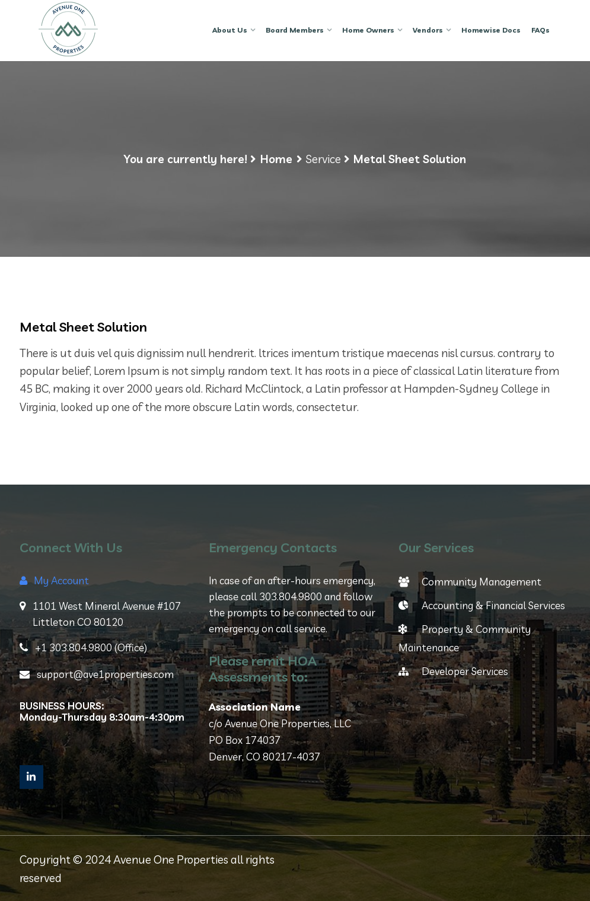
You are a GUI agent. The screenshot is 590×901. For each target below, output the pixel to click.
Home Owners (368, 30)
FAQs (540, 30)
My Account (54, 580)
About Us (229, 30)
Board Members (295, 30)
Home (276, 159)
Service (323, 159)
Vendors (428, 30)
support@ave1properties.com (97, 674)
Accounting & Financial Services (481, 605)
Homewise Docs (491, 30)
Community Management (469, 581)
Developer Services (453, 671)
